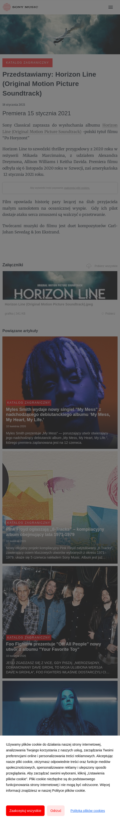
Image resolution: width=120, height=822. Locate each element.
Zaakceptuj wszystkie (25, 811)
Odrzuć (55, 811)
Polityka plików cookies (87, 811)
